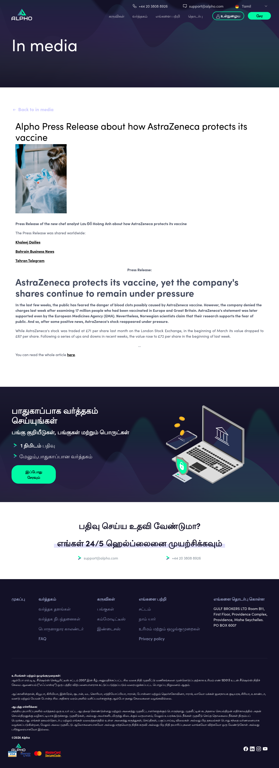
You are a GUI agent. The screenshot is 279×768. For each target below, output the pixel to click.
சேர (259, 15)
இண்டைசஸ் (108, 628)
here (71, 354)
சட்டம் (145, 609)
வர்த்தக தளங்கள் (55, 609)
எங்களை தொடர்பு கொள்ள (239, 599)
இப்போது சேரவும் (33, 474)
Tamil (243, 6)
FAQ (42, 638)
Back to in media (35, 109)
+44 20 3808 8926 (153, 6)
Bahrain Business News (34, 251)
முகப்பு (18, 599)
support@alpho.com (206, 6)
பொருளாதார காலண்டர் (61, 628)
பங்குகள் (105, 609)
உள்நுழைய (228, 15)
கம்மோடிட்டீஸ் (111, 619)
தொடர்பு (195, 15)
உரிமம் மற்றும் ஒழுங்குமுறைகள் (169, 628)
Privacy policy (152, 638)
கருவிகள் (116, 15)
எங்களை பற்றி (168, 15)
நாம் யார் (147, 619)
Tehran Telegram (30, 260)
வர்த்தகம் (140, 15)
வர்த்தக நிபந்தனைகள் (59, 619)
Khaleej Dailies (27, 241)
